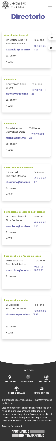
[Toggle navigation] (50, 5)
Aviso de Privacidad (12, 426)
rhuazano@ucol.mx (18, 182)
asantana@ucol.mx (18, 226)
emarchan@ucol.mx (18, 270)
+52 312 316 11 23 (38, 268)
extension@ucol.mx (18, 49)
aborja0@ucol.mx (17, 93)
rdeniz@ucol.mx (16, 138)
